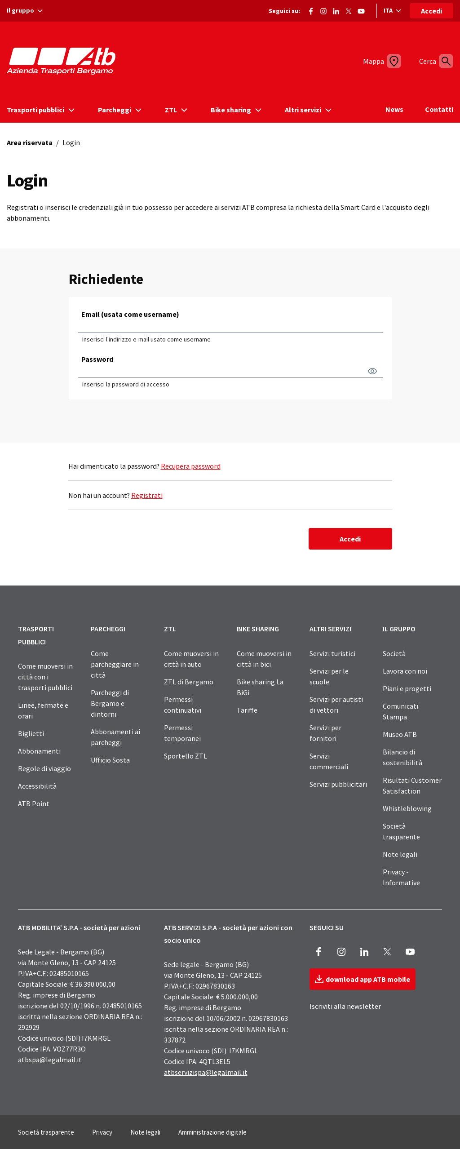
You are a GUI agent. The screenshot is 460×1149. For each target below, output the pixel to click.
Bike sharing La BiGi (260, 687)
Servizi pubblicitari (338, 784)
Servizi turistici (332, 653)
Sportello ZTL (185, 755)
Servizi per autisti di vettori (336, 704)
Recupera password (191, 465)
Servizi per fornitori (325, 733)
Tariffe (247, 709)
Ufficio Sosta (110, 759)
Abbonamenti (39, 750)
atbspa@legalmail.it (50, 1059)
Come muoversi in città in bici (264, 659)
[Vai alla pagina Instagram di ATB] (323, 9)
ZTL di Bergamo (188, 681)
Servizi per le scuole (329, 676)
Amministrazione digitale (212, 1132)
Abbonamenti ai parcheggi (115, 737)
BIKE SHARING (258, 628)
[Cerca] (442, 61)
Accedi (431, 10)
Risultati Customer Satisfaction (412, 785)
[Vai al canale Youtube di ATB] (361, 9)
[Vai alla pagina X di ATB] (349, 9)
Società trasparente (401, 831)
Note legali (400, 854)
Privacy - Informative (401, 877)
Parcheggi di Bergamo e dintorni (110, 703)
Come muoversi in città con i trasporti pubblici (45, 676)
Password (97, 359)
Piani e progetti (407, 688)
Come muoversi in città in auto (191, 659)
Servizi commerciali (329, 761)
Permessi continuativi (182, 704)
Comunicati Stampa (400, 711)
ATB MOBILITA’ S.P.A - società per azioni (79, 927)
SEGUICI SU (327, 927)
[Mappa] (378, 61)
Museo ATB (400, 734)
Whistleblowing (407, 808)
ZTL (170, 628)
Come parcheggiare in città (115, 664)
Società (394, 653)
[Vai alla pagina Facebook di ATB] (311, 9)
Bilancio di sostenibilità (402, 757)
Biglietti (31, 733)
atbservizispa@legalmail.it (206, 1072)
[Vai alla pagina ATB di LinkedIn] (336, 9)
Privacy (102, 1132)
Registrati (147, 495)
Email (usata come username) (130, 314)
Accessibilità (37, 785)
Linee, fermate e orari (43, 710)
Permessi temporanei (182, 733)
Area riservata (30, 142)
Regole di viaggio (44, 768)
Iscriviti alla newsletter (345, 1006)
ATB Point (33, 803)
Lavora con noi (405, 670)
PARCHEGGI (108, 628)
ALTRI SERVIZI (330, 628)
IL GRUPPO (399, 628)
